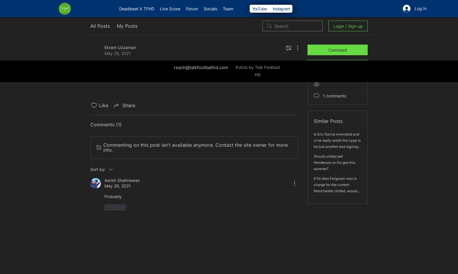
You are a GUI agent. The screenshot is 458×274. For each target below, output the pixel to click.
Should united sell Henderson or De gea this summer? (334, 162)
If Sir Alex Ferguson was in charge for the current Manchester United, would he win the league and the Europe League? (335, 191)
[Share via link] (124, 105)
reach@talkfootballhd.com (201, 67)
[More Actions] (294, 48)
